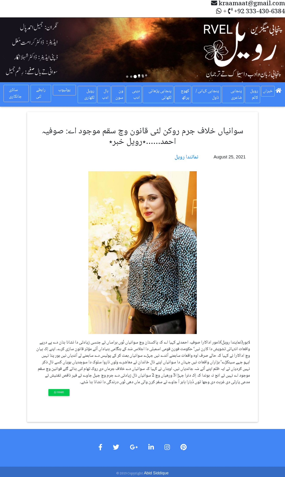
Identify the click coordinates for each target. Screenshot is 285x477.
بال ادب (105, 94)
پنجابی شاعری (236, 94)
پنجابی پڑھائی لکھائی (160, 94)
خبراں (268, 91)
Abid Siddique (156, 473)
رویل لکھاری (89, 94)
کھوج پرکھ (185, 94)
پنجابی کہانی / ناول (207, 94)
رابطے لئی (41, 93)
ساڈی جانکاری (15, 93)
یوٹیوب (64, 90)
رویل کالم (254, 94)
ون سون (119, 94)
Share (59, 392)
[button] (21, 49)
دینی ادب (136, 94)
